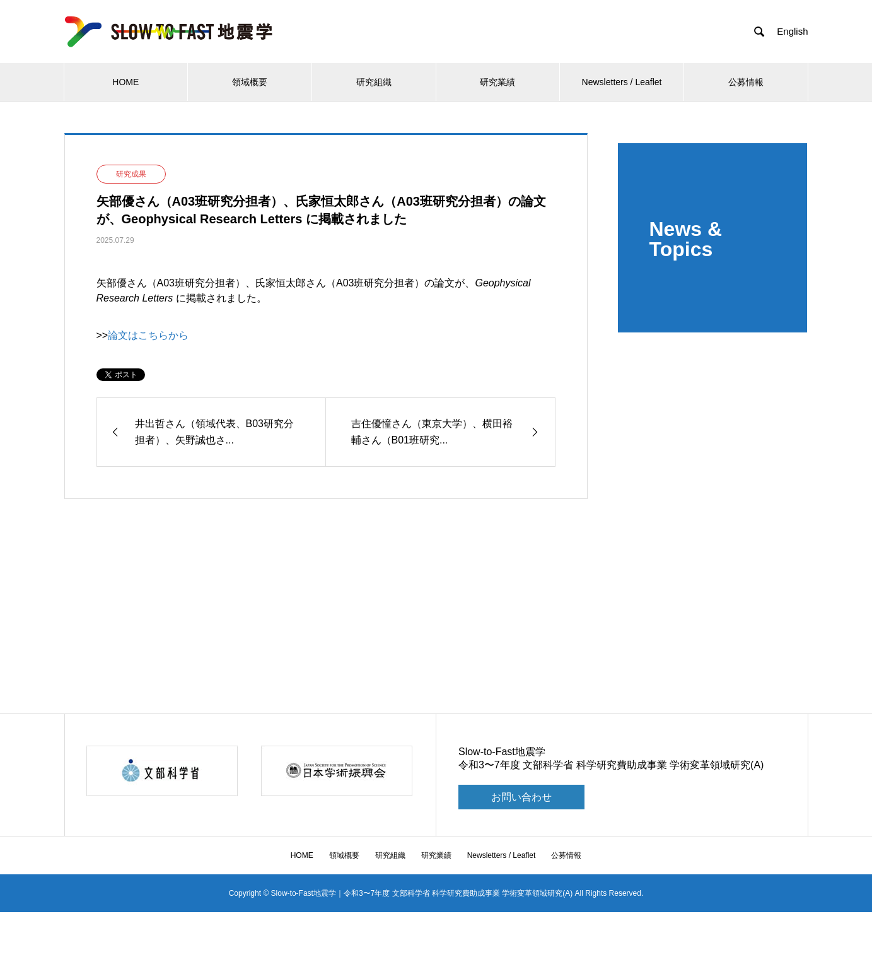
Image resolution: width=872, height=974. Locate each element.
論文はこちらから (148, 335)
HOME (125, 82)
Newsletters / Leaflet (622, 82)
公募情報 (746, 82)
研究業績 (497, 82)
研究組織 (374, 82)
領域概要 (249, 82)
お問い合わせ (521, 797)
